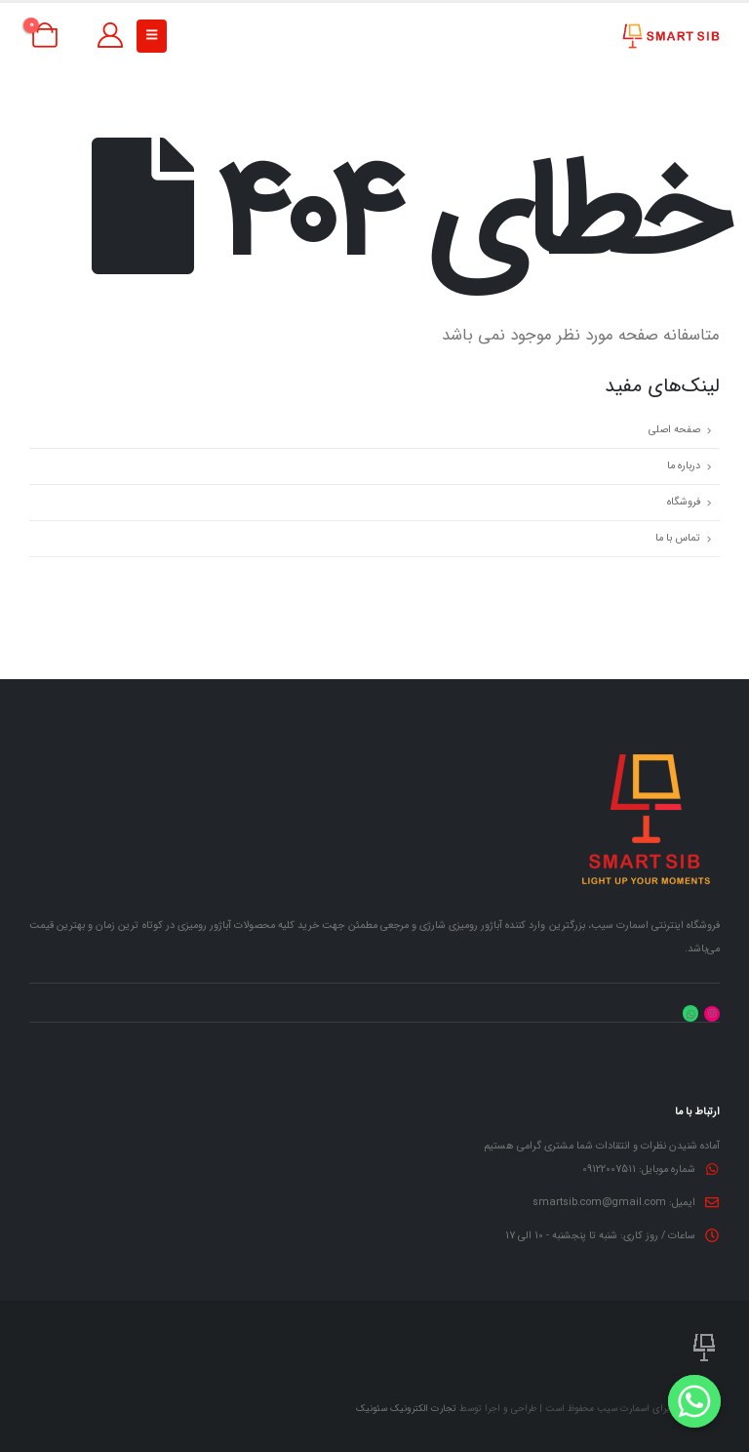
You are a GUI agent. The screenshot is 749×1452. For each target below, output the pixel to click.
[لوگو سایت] (671, 36)
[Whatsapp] (694, 1401)
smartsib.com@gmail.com (599, 1202)
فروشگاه (683, 502)
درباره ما (683, 466)
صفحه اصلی (674, 430)
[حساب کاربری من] (110, 36)
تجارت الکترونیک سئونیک (406, 1408)
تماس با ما (677, 538)
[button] (152, 36)
